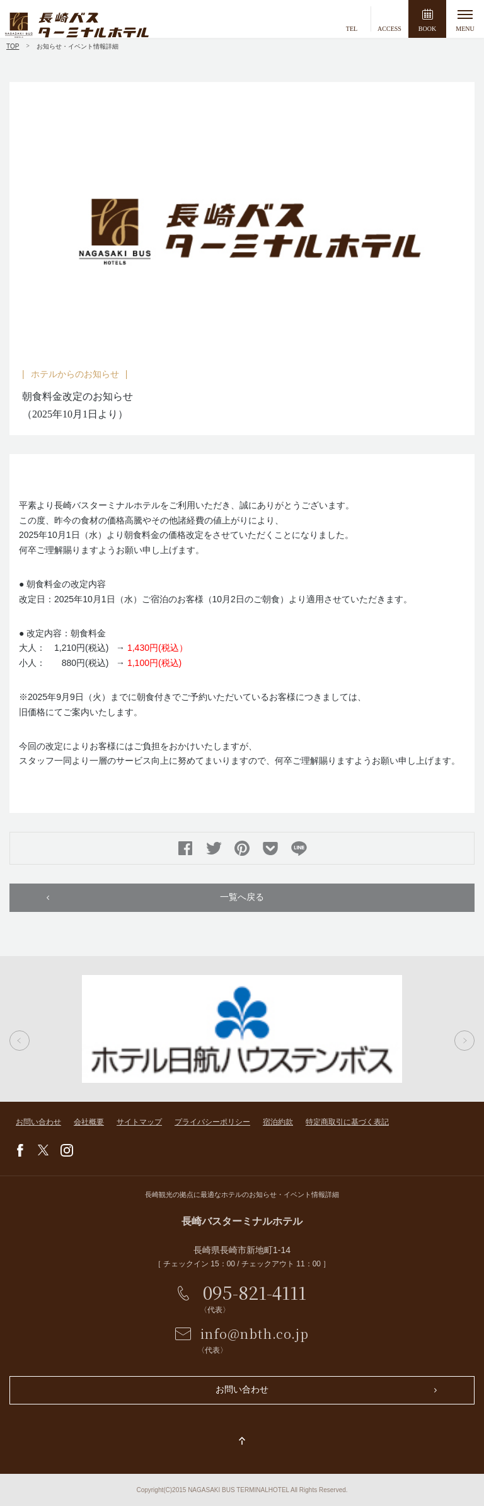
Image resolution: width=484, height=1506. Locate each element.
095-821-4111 (254, 1292)
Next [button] (464, 1040)
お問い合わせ (38, 1122)
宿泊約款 (278, 1122)
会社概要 (89, 1122)
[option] (242, 221)
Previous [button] (19, 1040)
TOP (12, 46)
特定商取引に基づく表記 (347, 1122)
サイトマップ (139, 1122)
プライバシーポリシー (212, 1122)
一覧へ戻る (242, 897)
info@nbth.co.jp (254, 1333)
